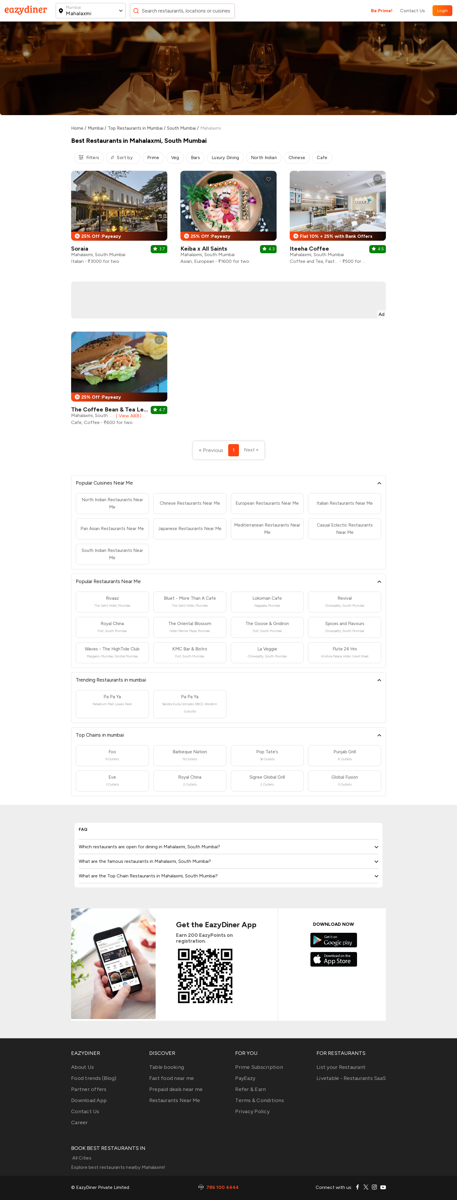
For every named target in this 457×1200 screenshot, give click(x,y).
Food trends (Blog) (94, 1078)
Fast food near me (171, 1078)
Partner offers (89, 1089)
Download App (89, 1100)
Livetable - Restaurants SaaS (351, 1078)
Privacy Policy (252, 1111)
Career (79, 1122)
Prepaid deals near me (176, 1089)
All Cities (81, 1158)
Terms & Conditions (259, 1100)
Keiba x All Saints (203, 248)
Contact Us (412, 10)
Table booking (166, 1067)
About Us (82, 1067)
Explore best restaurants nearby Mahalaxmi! (118, 1167)
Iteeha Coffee (309, 248)
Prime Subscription (259, 1067)
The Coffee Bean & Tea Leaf (110, 409)
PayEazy (245, 1078)
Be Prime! (382, 10)
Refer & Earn (250, 1089)
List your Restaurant (341, 1067)
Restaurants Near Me (174, 1100)
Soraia (79, 248)
